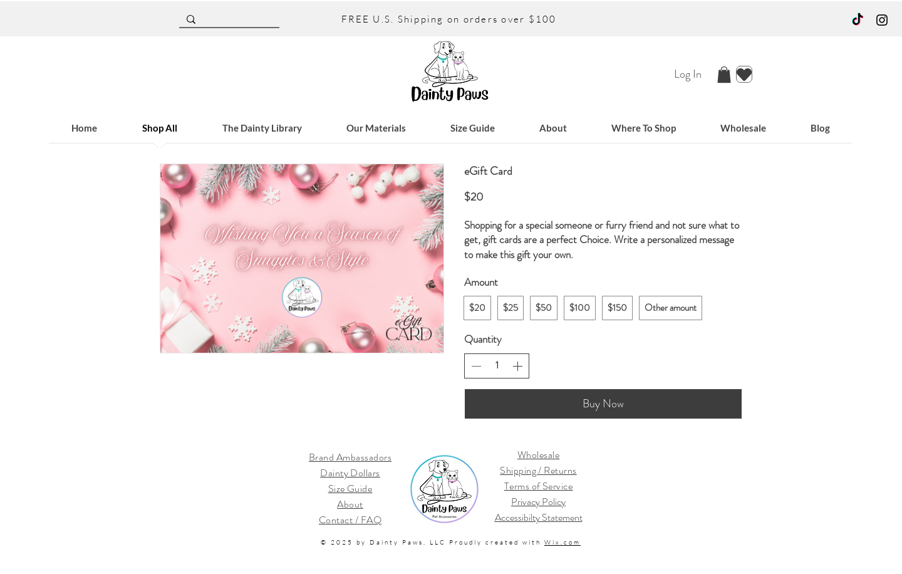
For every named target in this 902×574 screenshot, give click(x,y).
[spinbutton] (497, 365)
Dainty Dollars (350, 473)
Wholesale (538, 454)
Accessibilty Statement (539, 517)
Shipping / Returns (538, 470)
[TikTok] (857, 20)
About (350, 504)
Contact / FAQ (350, 520)
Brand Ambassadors (350, 457)
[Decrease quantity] (476, 366)
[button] (724, 74)
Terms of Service (538, 486)
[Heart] (744, 74)
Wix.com (562, 542)
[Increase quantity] (517, 366)
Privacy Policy (538, 501)
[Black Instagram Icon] (881, 20)
